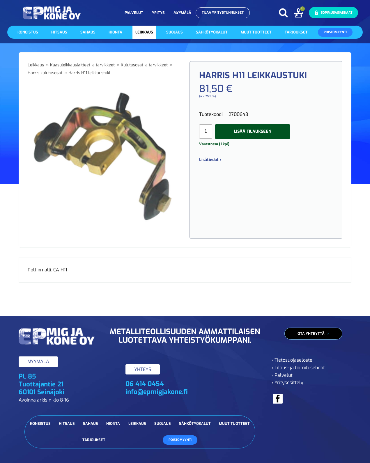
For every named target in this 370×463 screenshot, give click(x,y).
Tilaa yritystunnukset (223, 12)
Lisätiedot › (210, 159)
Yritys (158, 12)
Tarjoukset (296, 32)
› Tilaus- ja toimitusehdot (298, 368)
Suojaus (174, 32)
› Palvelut (282, 375)
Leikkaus (144, 32)
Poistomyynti (335, 32)
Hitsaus (59, 32)
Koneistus (27, 32)
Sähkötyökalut (212, 32)
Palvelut (134, 12)
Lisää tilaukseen (252, 131)
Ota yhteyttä (311, 333)
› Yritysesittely (287, 382)
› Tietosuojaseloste (292, 360)
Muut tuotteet (256, 32)
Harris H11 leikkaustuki (89, 73)
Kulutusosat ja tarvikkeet (144, 65)
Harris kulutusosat (45, 73)
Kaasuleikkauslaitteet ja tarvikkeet (82, 65)
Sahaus (87, 32)
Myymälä (182, 12)
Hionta (115, 32)
